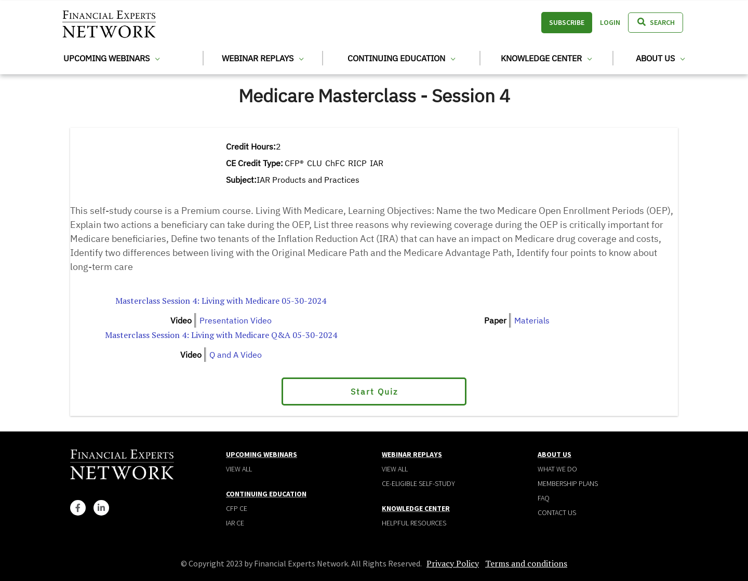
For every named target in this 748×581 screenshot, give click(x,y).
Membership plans (568, 483)
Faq (544, 498)
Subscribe (566, 22)
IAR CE (235, 523)
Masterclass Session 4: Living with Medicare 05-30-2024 (220, 300)
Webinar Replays (262, 58)
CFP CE (236, 508)
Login (610, 22)
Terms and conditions (526, 563)
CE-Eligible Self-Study (418, 483)
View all (239, 469)
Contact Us (557, 512)
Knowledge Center (546, 58)
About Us (660, 58)
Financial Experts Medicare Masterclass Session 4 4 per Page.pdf (517, 300)
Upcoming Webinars (111, 58)
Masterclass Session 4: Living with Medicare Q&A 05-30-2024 (221, 335)
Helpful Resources (414, 523)
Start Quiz (374, 391)
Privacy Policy (452, 563)
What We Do (557, 469)
